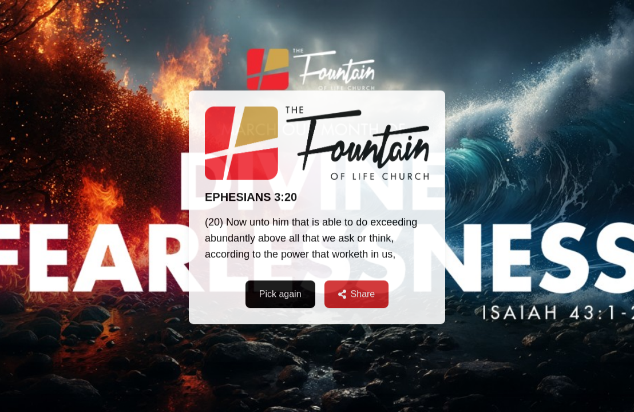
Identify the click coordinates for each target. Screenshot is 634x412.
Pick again (280, 294)
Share (356, 294)
